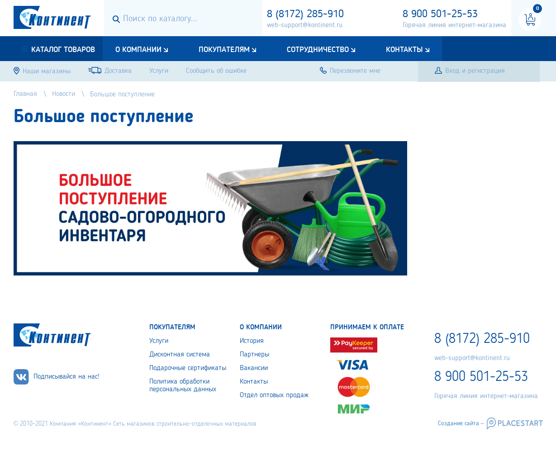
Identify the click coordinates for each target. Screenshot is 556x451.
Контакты (404, 50)
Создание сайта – (461, 423)
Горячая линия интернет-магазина (454, 25)
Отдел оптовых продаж (274, 395)
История (252, 341)
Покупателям (224, 50)
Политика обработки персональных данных (182, 385)
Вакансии (254, 368)
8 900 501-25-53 (440, 14)
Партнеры (254, 354)
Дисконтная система (179, 354)
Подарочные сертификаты (187, 368)
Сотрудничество (318, 50)
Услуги (158, 341)
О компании (138, 50)
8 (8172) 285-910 (305, 14)
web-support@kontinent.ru (304, 25)
